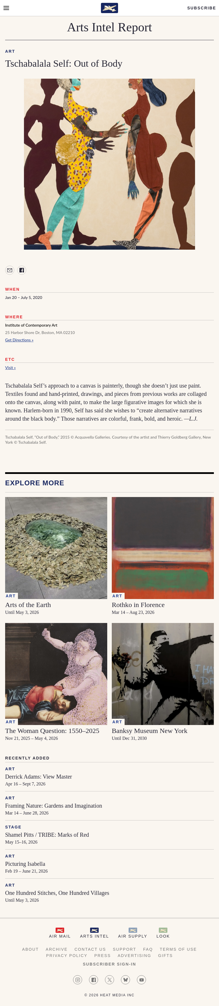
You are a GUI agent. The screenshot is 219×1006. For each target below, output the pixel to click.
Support (124, 949)
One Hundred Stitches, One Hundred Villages (57, 893)
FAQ (148, 949)
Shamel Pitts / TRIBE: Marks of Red (47, 835)
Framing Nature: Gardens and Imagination (53, 806)
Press (102, 956)
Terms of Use (178, 949)
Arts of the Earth (28, 604)
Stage (13, 827)
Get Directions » (19, 339)
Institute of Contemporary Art (31, 325)
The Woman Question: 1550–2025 (52, 730)
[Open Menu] (6, 8)
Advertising (134, 956)
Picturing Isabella (25, 864)
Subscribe (201, 8)
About (30, 949)
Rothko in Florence (138, 604)
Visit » (10, 367)
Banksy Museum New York (149, 730)
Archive (57, 949)
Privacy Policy (67, 956)
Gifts (165, 956)
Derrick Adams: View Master (38, 776)
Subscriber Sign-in (109, 964)
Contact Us (90, 949)
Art (10, 51)
